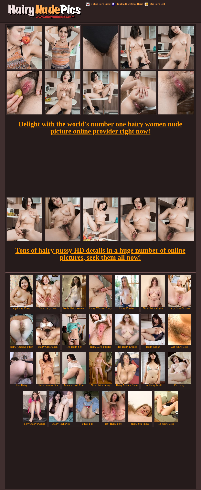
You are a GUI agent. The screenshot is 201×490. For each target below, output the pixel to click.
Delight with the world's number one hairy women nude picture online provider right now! (100, 127)
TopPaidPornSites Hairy (127, 3)
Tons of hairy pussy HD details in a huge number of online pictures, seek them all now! (100, 254)
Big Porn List (155, 3)
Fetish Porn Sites (98, 3)
